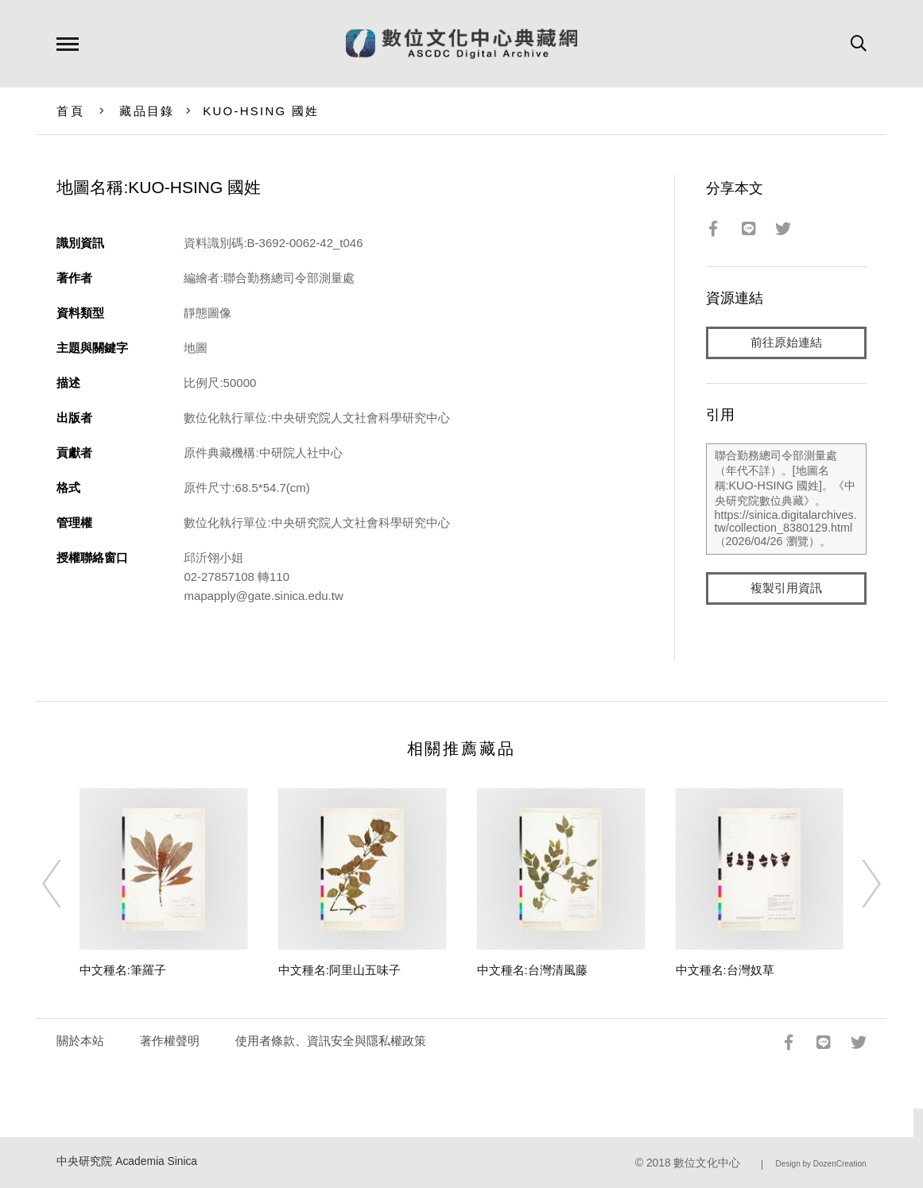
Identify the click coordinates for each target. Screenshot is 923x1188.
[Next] (857, 883)
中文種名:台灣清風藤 (532, 970)
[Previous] (66, 883)
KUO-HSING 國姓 (261, 111)
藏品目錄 (146, 111)
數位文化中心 (706, 1163)
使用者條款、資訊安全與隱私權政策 (330, 1040)
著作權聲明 (170, 1040)
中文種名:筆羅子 (123, 970)
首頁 (70, 111)
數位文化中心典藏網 (461, 44)
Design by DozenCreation (821, 1163)
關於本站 (80, 1040)
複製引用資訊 (786, 589)
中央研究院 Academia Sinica (126, 1161)
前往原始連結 (786, 343)
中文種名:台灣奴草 (725, 970)
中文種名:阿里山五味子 (339, 970)
